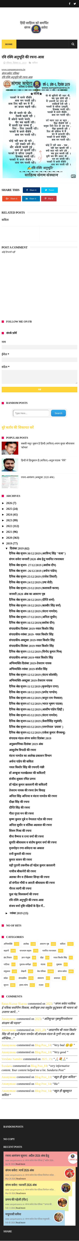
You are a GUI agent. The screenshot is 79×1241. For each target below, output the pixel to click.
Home (9, 44)
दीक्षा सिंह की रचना (19, 802)
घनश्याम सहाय (25, 951)
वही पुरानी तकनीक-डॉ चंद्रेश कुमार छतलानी (32, 865)
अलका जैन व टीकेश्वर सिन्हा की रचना (29, 877)
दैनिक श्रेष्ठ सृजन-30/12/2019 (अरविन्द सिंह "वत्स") (37, 553)
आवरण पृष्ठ (44, 944)
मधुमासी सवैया (13, 1214)
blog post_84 (39, 1066)
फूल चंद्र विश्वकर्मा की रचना (23, 894)
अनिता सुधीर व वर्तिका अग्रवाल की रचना (30, 825)
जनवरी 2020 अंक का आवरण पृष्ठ (27, 594)
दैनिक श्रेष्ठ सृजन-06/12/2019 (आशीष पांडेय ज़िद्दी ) (36, 709)
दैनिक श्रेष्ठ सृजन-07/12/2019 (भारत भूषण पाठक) (36, 703)
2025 (9, 509)
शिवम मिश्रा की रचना (20, 831)
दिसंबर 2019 (17, 548)
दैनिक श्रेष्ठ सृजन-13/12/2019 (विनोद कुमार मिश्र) (35, 651)
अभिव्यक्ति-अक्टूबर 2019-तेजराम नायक (30, 680)
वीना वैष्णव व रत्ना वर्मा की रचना (26, 836)
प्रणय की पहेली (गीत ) (16, 1199)
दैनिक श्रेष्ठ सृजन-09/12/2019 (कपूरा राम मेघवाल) (36, 698)
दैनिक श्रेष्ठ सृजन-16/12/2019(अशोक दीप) (32, 622)
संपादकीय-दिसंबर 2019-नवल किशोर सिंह (31, 628)
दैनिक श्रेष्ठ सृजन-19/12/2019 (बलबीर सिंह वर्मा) (35, 605)
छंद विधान (8, 957)
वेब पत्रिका (41, 971)
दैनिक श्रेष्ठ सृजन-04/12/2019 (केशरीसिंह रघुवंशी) (35, 721)
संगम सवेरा (62, 971)
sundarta (7, 1066)
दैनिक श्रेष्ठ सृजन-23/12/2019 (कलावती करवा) (34, 588)
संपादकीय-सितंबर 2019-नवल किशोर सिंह (31, 646)
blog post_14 (43, 1045)
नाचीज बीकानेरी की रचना (22, 871)
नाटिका (6, 964)
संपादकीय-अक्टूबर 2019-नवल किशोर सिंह (32, 640)
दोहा (41, 957)
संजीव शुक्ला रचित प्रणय (22, 779)
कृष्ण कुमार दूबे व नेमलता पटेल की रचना (30, 819)
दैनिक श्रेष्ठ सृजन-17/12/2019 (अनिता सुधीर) (33, 617)
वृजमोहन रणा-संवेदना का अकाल (26, 848)
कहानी (6, 951)
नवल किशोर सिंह (60, 957)
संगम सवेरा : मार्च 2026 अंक (19, 1170)
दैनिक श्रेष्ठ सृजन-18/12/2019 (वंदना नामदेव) (33, 611)
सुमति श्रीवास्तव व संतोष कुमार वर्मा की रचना (33, 842)
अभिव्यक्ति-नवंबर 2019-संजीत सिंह (28, 669)
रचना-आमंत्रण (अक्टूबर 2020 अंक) (38, 477)
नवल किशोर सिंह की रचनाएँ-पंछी (26, 767)
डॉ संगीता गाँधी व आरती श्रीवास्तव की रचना (32, 883)
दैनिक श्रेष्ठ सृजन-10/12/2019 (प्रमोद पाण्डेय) (33, 692)
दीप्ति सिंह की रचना (19, 807)
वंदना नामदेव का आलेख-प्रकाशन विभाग (30, 755)
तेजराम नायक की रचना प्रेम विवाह (27, 790)
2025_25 (46, 1059)
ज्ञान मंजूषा (26, 957)
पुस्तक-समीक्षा (25, 964)
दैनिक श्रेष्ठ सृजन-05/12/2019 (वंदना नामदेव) (33, 715)
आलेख (26, 944)
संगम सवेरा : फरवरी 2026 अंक (21, 1185)
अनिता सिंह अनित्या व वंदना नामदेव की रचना (33, 796)
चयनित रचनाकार (49, 951)
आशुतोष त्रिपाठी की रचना (22, 750)
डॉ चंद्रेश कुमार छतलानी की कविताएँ (28, 784)
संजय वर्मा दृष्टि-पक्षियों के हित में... (27, 906)
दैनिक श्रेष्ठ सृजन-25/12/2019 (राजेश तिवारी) (33, 576)
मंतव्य (43, 964)
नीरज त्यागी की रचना (20, 888)
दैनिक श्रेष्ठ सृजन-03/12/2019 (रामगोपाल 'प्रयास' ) (36, 727)
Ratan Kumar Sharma (14, 1003)
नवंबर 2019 (16, 913)
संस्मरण (41, 978)
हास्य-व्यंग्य (23, 985)
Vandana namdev (12, 1059)
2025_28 (40, 1030)
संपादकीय (23, 978)
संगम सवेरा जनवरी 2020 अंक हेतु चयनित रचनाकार (36, 559)
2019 (9, 543)
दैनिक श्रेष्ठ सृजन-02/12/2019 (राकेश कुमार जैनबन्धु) (37, 732)
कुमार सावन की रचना (20, 859)
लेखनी (23, 971)
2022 (9, 526)
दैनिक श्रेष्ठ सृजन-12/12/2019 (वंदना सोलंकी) (33, 675)
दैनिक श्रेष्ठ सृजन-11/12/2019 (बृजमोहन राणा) (34, 686)
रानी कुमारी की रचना (20, 854)
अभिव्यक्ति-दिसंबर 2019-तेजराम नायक (30, 663)
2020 (9, 537)
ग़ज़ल (41, 985)
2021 (9, 532)
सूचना (6, 985)
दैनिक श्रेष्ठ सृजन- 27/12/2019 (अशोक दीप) (32, 565)
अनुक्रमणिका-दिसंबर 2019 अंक (26, 744)
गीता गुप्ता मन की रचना (21, 813)
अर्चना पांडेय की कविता (21, 761)
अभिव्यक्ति (8, 944)
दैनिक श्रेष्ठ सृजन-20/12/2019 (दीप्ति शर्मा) (32, 600)
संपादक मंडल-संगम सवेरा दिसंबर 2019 (30, 738)
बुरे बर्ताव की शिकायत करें (18, 428)
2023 (9, 520)
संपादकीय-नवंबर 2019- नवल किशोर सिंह (31, 634)
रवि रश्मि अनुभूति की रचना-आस (26, 900)
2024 (9, 514)
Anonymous (9, 1019)
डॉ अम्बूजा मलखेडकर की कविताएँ (27, 773)
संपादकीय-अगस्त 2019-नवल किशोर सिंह (31, 657)
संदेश (6, 978)
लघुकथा (7, 971)
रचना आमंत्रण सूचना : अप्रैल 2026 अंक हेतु (27, 1155)
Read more (20, 1164)
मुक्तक (59, 964)
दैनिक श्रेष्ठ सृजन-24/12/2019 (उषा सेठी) (31, 582)
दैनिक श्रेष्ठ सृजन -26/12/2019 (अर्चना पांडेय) (33, 571)
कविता (35, 63)
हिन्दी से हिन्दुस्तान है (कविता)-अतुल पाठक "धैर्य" (43, 460)
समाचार (57, 978)
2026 (9, 503)
